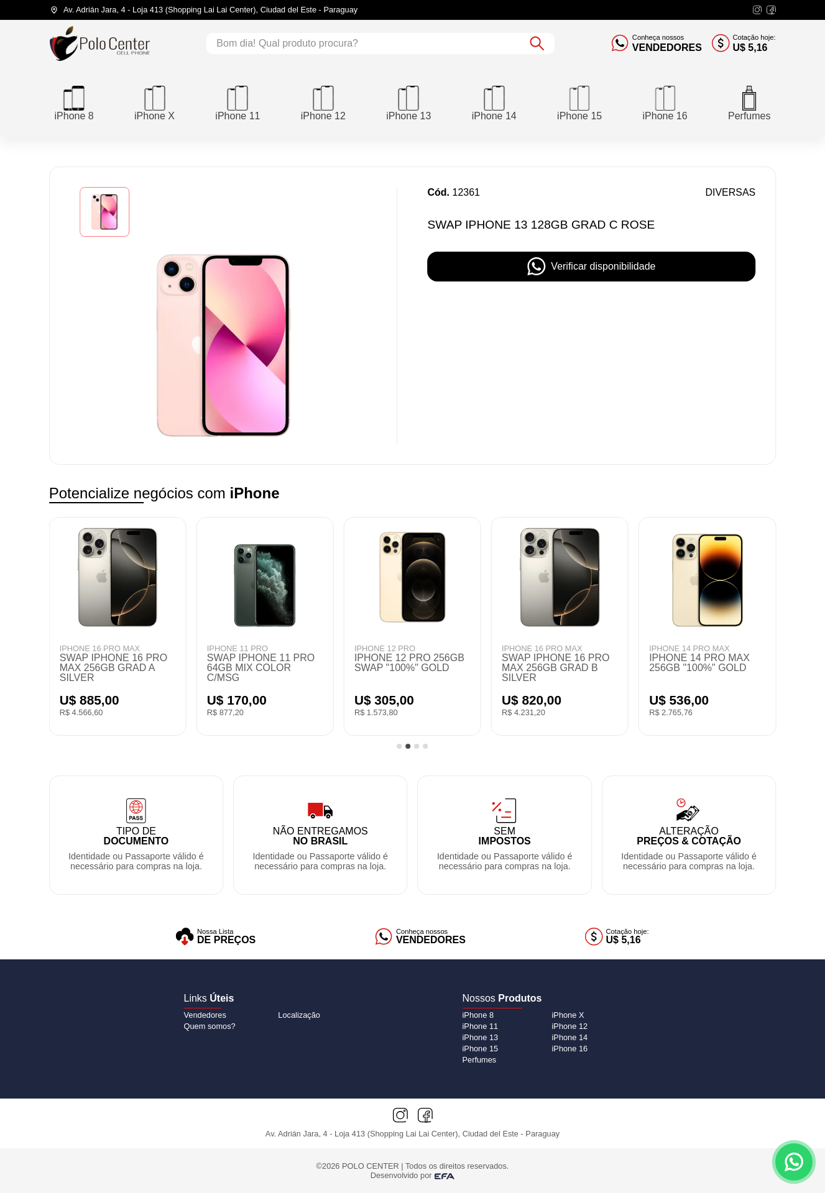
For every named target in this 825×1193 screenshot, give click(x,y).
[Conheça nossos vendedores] (656, 43)
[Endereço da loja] (204, 10)
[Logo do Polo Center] (100, 43)
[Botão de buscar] (537, 43)
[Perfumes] (749, 102)
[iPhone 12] (323, 102)
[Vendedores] (420, 937)
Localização (299, 1015)
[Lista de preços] (216, 937)
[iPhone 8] (74, 102)
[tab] (399, 746)
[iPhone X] (154, 102)
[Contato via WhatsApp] (794, 1162)
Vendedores (205, 1015)
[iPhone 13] (408, 102)
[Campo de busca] (363, 43)
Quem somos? (210, 1026)
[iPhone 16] (665, 102)
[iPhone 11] (237, 102)
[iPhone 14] (494, 102)
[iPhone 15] (579, 102)
